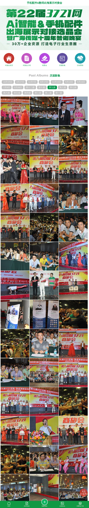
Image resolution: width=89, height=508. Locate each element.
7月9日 (6, 87)
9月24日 (81, 82)
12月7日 (32, 82)
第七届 (73, 87)
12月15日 (56, 82)
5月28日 (18, 87)
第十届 (41, 87)
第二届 (48, 93)
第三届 (38, 93)
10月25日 (7, 82)
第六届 (6, 93)
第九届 (52, 87)
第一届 (59, 93)
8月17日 (44, 82)
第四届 (27, 93)
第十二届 (30, 87)
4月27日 (20, 82)
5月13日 (69, 82)
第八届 (62, 87)
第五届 (17, 93)
